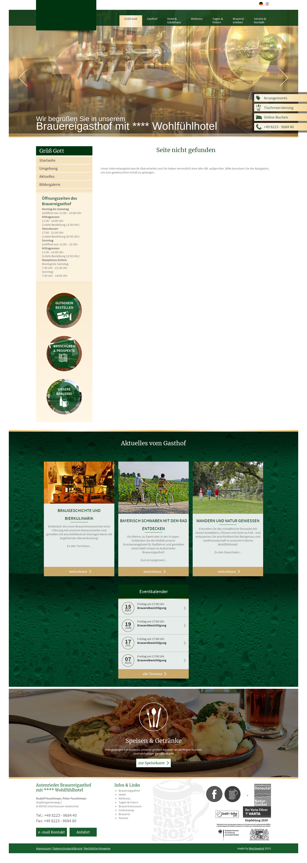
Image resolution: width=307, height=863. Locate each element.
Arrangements (275, 97)
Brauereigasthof (129, 790)
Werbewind (256, 848)
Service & (260, 20)
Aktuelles (46, 176)
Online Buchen (276, 117)
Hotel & (174, 20)
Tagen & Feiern (128, 802)
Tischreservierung (278, 107)
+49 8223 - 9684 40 (279, 126)
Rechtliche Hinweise (97, 848)
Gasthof (152, 19)
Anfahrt (83, 832)
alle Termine (152, 674)
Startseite (47, 160)
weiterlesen (78, 572)
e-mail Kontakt (51, 832)
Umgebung (48, 168)
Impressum (43, 848)
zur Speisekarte (153, 763)
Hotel (122, 794)
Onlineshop (126, 810)
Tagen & (217, 20)
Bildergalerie (49, 184)
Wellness (197, 19)
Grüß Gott (130, 19)
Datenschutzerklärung (67, 848)
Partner (123, 818)
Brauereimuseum (130, 806)
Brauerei (238, 20)
